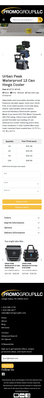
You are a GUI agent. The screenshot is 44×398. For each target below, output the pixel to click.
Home (4, 318)
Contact (5, 333)
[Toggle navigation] (3, 19)
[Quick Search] (24, 19)
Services (5, 327)
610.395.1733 (9, 307)
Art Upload (6, 339)
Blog (3, 324)
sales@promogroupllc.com (13, 313)
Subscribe (7, 366)
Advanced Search (9, 336)
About (4, 321)
